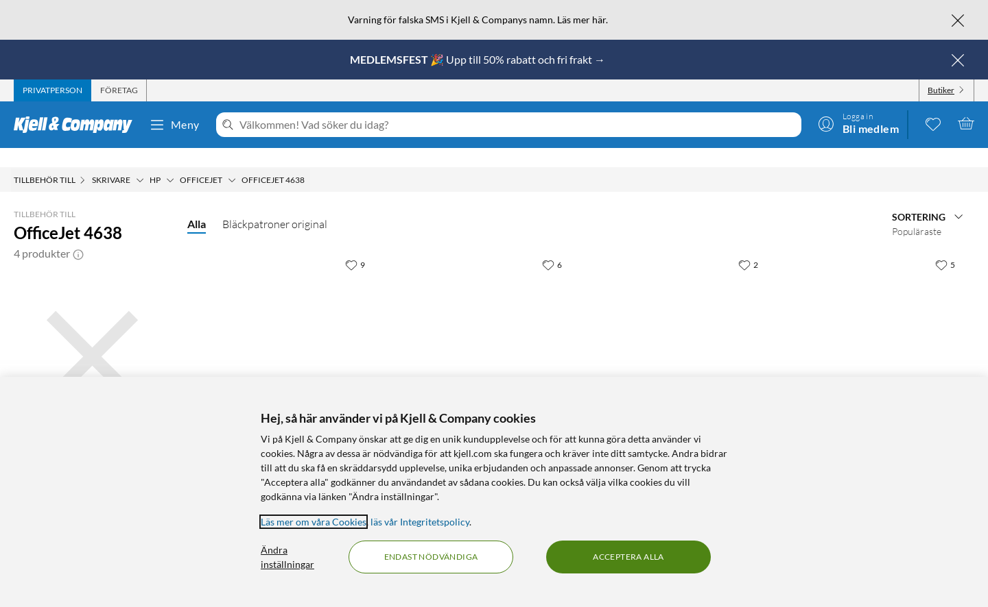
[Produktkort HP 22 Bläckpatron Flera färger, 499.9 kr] (679, 317)
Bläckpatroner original (274, 205)
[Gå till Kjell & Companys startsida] (77, 124)
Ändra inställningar (287, 557)
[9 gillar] (355, 245)
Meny (174, 124)
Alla (196, 204)
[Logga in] (858, 123)
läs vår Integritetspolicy (419, 522)
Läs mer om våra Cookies (313, 522)
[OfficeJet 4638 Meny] (308, 161)
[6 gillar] (552, 245)
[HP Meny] (170, 161)
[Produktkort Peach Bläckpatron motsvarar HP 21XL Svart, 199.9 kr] (286, 317)
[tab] (52, 90)
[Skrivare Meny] (140, 161)
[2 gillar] (748, 245)
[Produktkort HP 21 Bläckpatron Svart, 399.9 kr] (876, 317)
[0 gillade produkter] (933, 123)
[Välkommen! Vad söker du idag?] (517, 124)
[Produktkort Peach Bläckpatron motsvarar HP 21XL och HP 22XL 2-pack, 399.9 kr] (482, 317)
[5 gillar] (945, 245)
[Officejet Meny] (232, 161)
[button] (78, 234)
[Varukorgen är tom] (966, 123)
